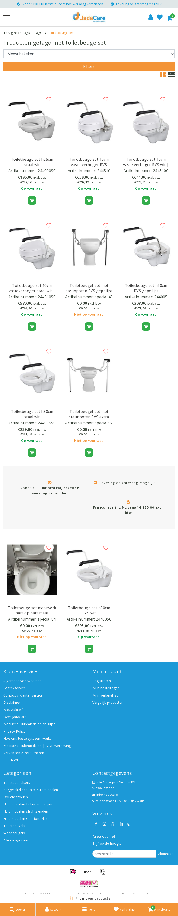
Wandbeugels (14, 833)
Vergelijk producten (107, 702)
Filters (89, 66)
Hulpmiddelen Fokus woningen (27, 804)
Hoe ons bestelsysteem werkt (27, 738)
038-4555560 (103, 788)
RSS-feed (10, 760)
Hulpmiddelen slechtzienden (25, 811)
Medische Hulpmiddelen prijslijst (29, 724)
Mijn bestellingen (106, 688)
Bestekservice (14, 688)
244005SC (47, 422)
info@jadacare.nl (106, 795)
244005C (103, 619)
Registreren (101, 681)
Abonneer (165, 853)
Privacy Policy (14, 731)
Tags (38, 32)
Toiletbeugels (14, 826)
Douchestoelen (15, 797)
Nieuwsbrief (12, 709)
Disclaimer (11, 702)
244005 (160, 296)
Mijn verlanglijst (105, 695)
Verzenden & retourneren (23, 753)
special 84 (47, 619)
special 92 (104, 422)
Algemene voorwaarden (22, 681)
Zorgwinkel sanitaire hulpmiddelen (30, 790)
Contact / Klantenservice (23, 695)
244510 (103, 170)
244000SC (47, 170)
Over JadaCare (14, 717)
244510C (160, 170)
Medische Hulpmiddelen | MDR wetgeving (37, 745)
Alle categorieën (16, 840)
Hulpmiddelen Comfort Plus (25, 818)
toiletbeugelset (61, 32)
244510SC (47, 296)
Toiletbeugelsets (16, 782)
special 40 (104, 296)
